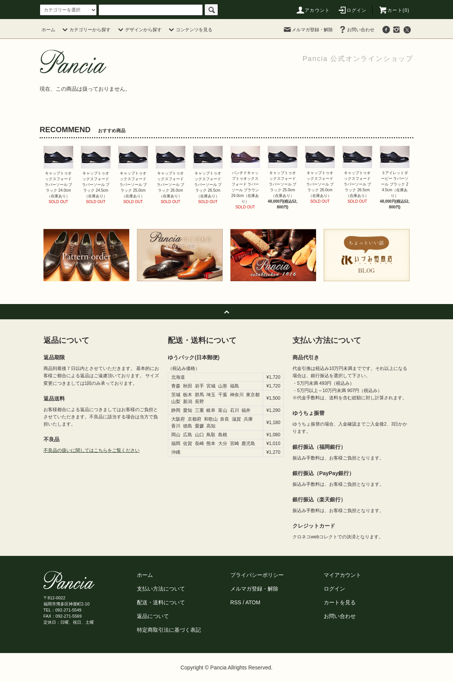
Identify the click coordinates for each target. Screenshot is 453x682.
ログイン (352, 10)
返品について (153, 616)
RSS (235, 602)
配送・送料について (161, 602)
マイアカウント (342, 575)
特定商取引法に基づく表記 (169, 630)
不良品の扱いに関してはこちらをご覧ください (91, 450)
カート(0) (394, 10)
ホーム (48, 29)
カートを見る (340, 602)
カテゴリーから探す (85, 29)
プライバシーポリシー (257, 575)
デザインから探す (139, 29)
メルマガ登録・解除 (308, 29)
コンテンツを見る (189, 29)
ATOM (253, 602)
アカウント (313, 10)
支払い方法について (161, 589)
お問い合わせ (356, 29)
